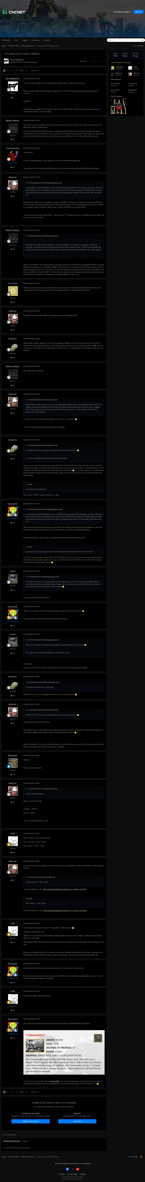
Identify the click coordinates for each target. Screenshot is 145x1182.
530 (13, 167)
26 (13, 97)
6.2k (13, 523)
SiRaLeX (13, 177)
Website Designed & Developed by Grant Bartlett (72, 1163)
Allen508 (12, 755)
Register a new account (31, 1121)
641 (13, 196)
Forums (47, 40)
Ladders (25, 40)
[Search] (118, 40)
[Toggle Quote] (27, 183)
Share (84, 61)
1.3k (13, 590)
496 (13, 302)
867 (13, 357)
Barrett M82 (55, 1081)
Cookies (83, 1174)
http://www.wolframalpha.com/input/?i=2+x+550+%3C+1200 (64, 889)
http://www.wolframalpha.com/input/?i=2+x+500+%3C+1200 (64, 910)
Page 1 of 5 (35, 70)
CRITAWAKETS (18, 60)
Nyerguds (12, 504)
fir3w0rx (12, 339)
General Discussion (31, 62)
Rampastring (12, 148)
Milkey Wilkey (12, 120)
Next (22, 70)
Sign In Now (77, 1121)
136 (13, 139)
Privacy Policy (73, 1174)
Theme (62, 1174)
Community (36, 40)
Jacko (12, 571)
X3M (12, 833)
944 (13, 852)
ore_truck (12, 283)
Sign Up (138, 12)
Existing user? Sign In (123, 12)
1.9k (13, 774)
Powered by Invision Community (72, 1179)
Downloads (6, 40)
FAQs (16, 40)
